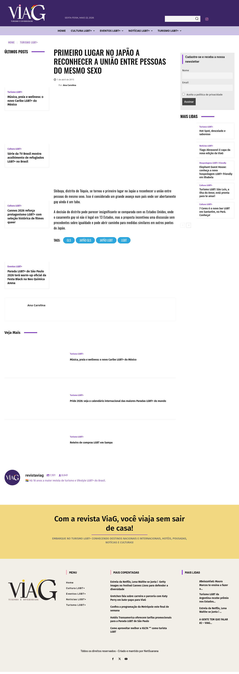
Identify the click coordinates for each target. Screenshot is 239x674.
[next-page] (188, 225)
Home (11, 42)
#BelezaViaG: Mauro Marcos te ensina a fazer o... (213, 587)
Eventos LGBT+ (14, 266)
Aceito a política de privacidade (202, 94)
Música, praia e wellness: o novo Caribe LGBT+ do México (25, 100)
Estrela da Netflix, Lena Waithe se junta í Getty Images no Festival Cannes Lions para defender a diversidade (139, 587)
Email (185, 82)
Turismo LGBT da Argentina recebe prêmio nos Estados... (214, 600)
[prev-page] (182, 225)
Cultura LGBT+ (14, 149)
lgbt (124, 240)
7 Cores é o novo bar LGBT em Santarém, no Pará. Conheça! (214, 212)
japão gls (85, 240)
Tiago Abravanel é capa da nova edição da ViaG (214, 151)
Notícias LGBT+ (206, 146)
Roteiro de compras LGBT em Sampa (100, 442)
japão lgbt (106, 240)
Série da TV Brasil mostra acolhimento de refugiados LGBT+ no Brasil (25, 157)
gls (69, 240)
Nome (185, 70)
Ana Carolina (69, 85)
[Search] (196, 19)
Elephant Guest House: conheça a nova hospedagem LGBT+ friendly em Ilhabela (215, 172)
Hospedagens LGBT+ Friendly (212, 163)
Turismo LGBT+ (29, 42)
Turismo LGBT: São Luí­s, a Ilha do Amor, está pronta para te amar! (214, 193)
